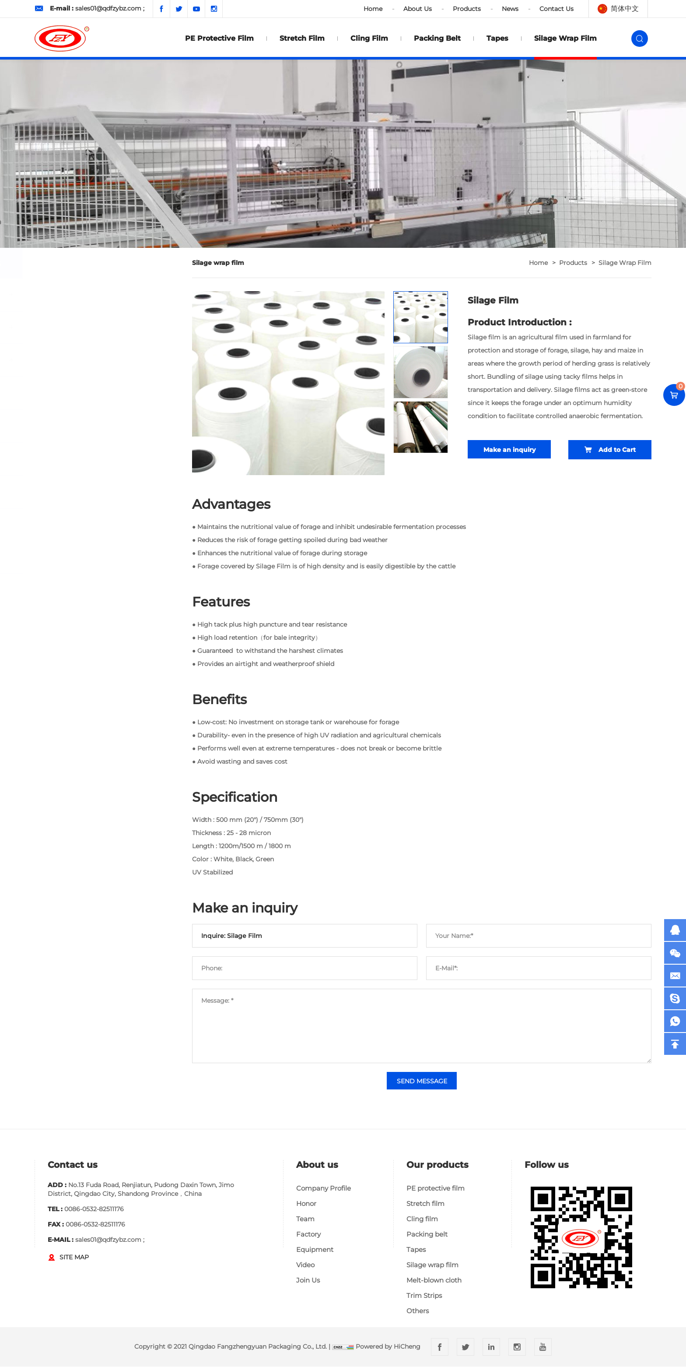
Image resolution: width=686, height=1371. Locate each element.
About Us (417, 9)
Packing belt (437, 38)
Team (305, 1223)
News (510, 9)
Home (373, 9)
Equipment (314, 1254)
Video (305, 1269)
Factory (308, 1238)
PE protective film (219, 38)
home (538, 263)
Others (417, 1315)
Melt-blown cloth (434, 1284)
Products (467, 9)
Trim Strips (424, 1300)
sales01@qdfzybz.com (108, 8)
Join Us (308, 1284)
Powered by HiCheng (388, 1351)
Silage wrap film (565, 38)
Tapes (497, 38)
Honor (306, 1208)
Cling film (369, 38)
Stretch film (302, 38)
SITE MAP (74, 1261)
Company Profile (323, 1192)
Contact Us (556, 9)
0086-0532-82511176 (94, 1213)
